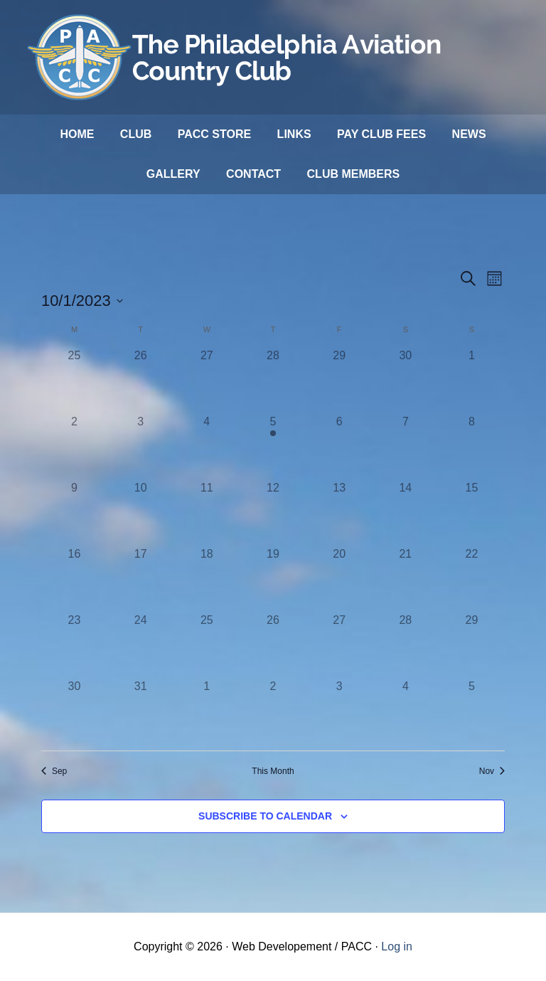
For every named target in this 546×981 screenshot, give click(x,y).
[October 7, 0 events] (406, 446)
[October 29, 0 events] (472, 645)
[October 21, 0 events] (406, 579)
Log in (396, 946)
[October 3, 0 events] (140, 446)
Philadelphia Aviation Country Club (236, 57)
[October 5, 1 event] (273, 446)
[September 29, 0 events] (339, 380)
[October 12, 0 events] (273, 512)
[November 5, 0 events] (472, 711)
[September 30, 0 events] (406, 380)
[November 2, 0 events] (273, 711)
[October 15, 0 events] (472, 512)
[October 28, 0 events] (406, 645)
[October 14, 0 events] (406, 512)
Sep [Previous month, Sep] (54, 771)
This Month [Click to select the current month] (273, 771)
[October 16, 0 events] (74, 579)
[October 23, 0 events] (74, 645)
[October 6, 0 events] (339, 446)
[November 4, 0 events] (406, 711)
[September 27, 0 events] (206, 380)
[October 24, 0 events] (140, 645)
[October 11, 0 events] (206, 512)
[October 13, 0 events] (339, 512)
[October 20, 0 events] (339, 579)
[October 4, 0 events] (206, 446)
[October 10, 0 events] (140, 512)
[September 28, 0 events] (273, 380)
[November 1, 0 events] (206, 711)
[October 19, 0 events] (273, 579)
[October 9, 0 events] (74, 512)
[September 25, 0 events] (74, 380)
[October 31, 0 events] (140, 711)
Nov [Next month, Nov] (492, 771)
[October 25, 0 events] (206, 645)
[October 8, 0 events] (472, 446)
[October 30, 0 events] (74, 711)
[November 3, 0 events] (339, 711)
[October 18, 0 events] (206, 579)
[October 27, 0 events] (339, 645)
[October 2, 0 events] (74, 446)
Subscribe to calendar (265, 816)
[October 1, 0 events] (472, 380)
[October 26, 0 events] (273, 645)
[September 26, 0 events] (140, 380)
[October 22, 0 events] (472, 579)
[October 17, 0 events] (140, 579)
